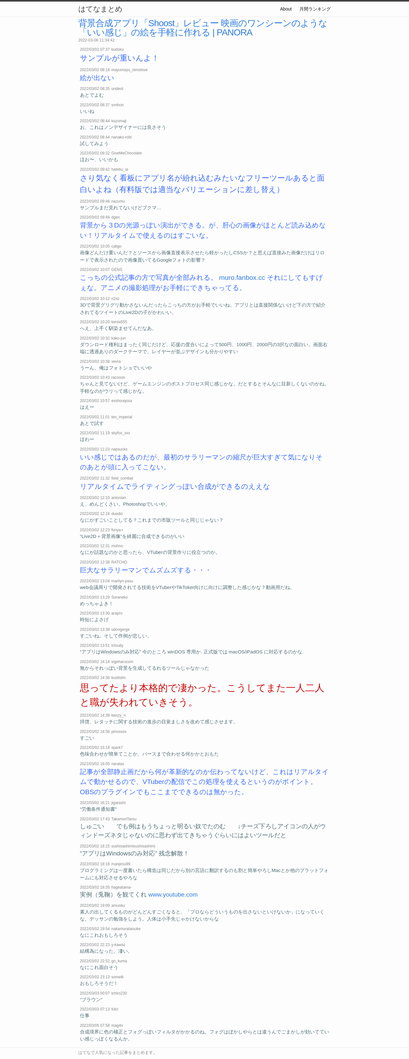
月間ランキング (315, 8)
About (286, 8)
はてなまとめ (100, 9)
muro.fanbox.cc (242, 277)
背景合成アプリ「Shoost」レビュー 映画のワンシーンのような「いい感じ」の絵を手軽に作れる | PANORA (202, 27)
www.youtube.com (172, 894)
